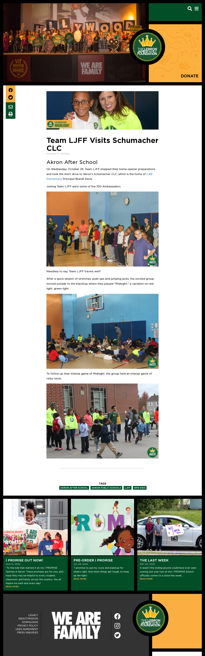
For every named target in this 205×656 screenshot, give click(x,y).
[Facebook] (117, 616)
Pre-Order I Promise (93, 560)
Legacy (33, 615)
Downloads (30, 622)
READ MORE (12, 586)
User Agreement (27, 629)
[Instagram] (117, 626)
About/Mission (28, 618)
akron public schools (106, 488)
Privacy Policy (27, 625)
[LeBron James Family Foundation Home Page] (150, 618)
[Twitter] (117, 635)
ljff (127, 488)
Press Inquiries (27, 632)
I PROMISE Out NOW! (24, 560)
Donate (190, 76)
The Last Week (154, 560)
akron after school (74, 488)
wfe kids (139, 488)
